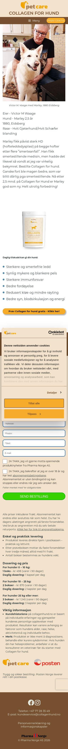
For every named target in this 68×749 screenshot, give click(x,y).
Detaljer (52, 392)
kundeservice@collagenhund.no (38, 714)
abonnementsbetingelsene (29, 475)
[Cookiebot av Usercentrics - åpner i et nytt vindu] (48, 333)
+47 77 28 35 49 (39, 711)
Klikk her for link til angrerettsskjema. (40, 529)
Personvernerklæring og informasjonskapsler (34, 724)
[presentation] (62, 684)
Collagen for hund (34, 13)
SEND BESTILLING (34, 496)
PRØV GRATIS (55, 20)
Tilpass (34, 413)
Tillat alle (34, 403)
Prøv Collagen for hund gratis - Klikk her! (34, 311)
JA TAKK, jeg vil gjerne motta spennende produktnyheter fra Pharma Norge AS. (31, 463)
